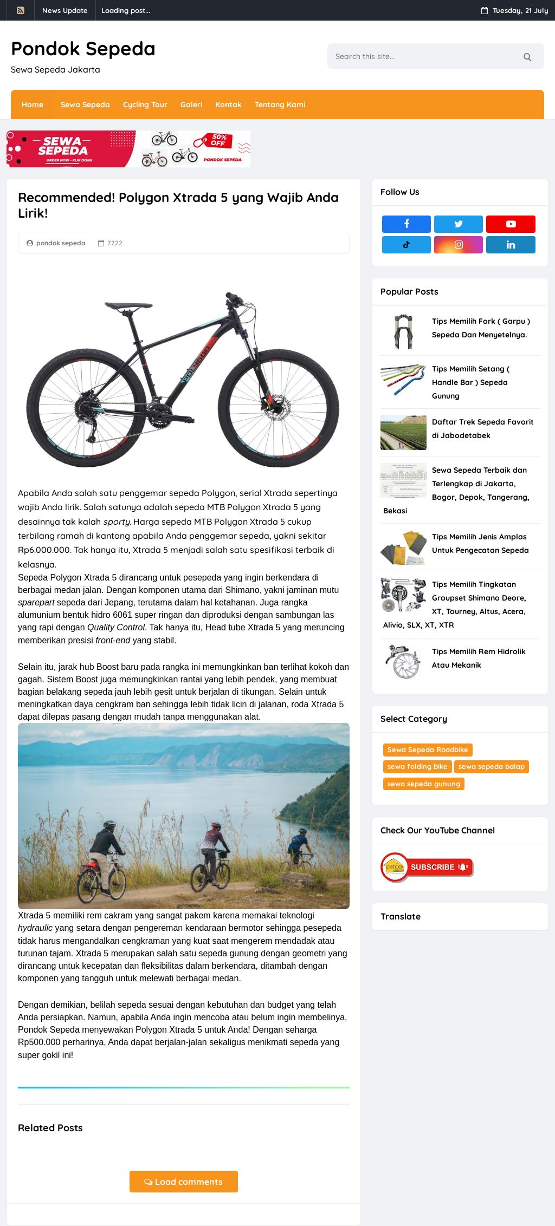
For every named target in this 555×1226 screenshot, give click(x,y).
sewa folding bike (418, 766)
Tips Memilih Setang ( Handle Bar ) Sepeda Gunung (470, 382)
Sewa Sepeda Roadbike (428, 749)
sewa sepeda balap (492, 766)
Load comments (183, 1181)
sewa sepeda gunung (424, 783)
